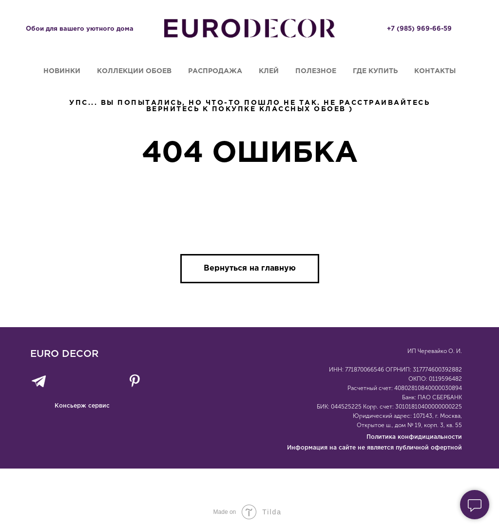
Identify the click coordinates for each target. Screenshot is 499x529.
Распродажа (215, 71)
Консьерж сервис (82, 406)
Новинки (61, 71)
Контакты (435, 71)
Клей (269, 71)
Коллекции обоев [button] (134, 71)
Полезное (315, 71)
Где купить (375, 71)
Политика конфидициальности (414, 437)
